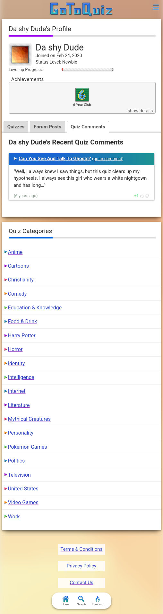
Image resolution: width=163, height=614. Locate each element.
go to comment (108, 158)
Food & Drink (22, 321)
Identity (16, 363)
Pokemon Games (27, 447)
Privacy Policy (81, 566)
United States (23, 489)
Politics (16, 461)
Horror (15, 349)
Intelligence (21, 377)
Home (65, 601)
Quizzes (16, 127)
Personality (20, 433)
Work (14, 517)
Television (19, 475)
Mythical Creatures (29, 419)
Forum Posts (47, 127)
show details (140, 110)
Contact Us (81, 582)
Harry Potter (22, 336)
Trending (97, 601)
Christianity (21, 280)
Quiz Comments (88, 127)
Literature (19, 405)
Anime (15, 252)
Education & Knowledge (35, 308)
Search (81, 601)
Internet (17, 391)
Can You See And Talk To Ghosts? (55, 158)
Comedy (17, 294)
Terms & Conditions (82, 549)
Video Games (23, 502)
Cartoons (18, 266)
